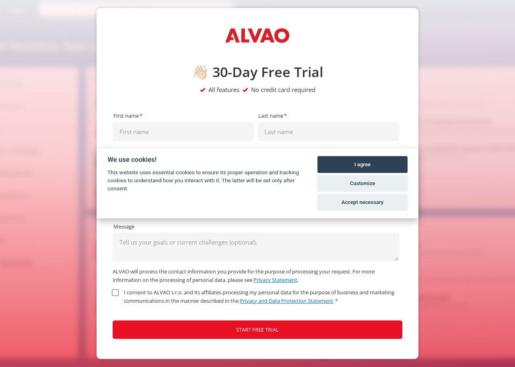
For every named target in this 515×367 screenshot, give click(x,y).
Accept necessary (363, 202)
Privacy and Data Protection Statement (286, 300)
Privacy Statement (275, 279)
